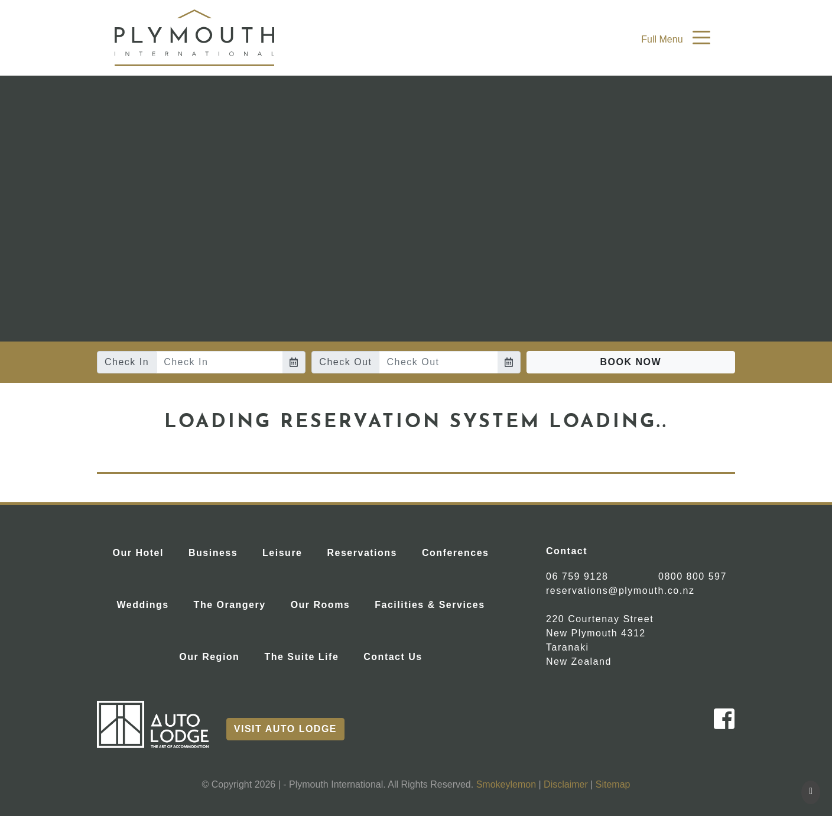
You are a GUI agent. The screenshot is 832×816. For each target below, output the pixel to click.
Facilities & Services (434, 603)
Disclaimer (566, 784)
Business (217, 551)
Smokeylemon (506, 784)
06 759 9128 (577, 576)
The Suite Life (306, 655)
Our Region (214, 655)
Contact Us (397, 655)
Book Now (631, 362)
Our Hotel (143, 551)
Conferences (460, 551)
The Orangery (234, 603)
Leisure (286, 551)
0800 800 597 (692, 576)
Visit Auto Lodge (285, 729)
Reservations (367, 551)
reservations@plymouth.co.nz (620, 591)
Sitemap (613, 784)
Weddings (147, 603)
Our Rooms (325, 603)
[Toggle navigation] (701, 36)
